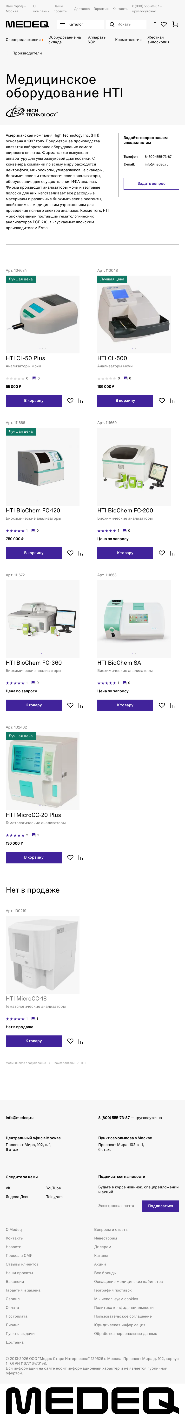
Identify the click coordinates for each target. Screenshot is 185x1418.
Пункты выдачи (20, 1334)
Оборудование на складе (64, 40)
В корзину (34, 401)
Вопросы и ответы (111, 1230)
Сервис (13, 1299)
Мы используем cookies (116, 1299)
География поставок (113, 1290)
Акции (100, 1264)
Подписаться (161, 1206)
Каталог (101, 1256)
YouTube (53, 1188)
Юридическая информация (119, 1325)
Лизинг (12, 1325)
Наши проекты (19, 1273)
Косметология (128, 40)
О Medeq (14, 1230)
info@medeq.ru (156, 164)
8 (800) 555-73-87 (145, 6)
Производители (63, 1063)
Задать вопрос (151, 184)
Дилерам (102, 1247)
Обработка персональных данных (125, 1334)
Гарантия (101, 9)
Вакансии (15, 1282)
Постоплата (16, 1317)
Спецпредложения (23, 40)
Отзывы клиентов (22, 1264)
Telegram (54, 1197)
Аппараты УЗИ (97, 40)
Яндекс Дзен (17, 1197)
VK (8, 1188)
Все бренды (105, 1273)
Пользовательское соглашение (123, 1317)
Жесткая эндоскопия (158, 40)
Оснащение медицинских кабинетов (128, 1282)
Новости (13, 1247)
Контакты (120, 9)
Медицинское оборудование (26, 1063)
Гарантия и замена (23, 1290)
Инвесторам (105, 1238)
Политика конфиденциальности (124, 1308)
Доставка (82, 9)
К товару (125, 553)
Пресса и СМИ (19, 1256)
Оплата (12, 1308)
